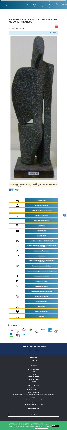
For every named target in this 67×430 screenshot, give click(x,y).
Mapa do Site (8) (49, 4)
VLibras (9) (56, 4)
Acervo (19, 14)
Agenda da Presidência (34, 379)
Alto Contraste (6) (34, 5)
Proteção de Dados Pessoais (41, 428)
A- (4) (17, 4)
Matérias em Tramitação (33, 376)
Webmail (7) (42, 5)
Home (34, 371)
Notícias (34, 374)
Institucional (34, 360)
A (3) (11, 4)
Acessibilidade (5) (25, 5)
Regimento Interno (34, 363)
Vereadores (34, 365)
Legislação (33, 381)
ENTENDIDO (55, 425)
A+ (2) (6, 4)
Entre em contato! (33, 350)
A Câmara (13, 14)
